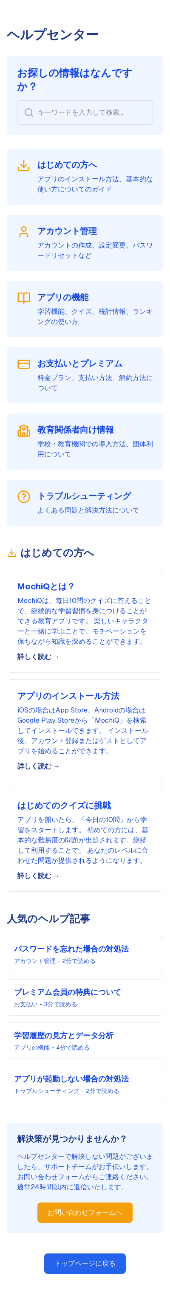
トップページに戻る (85, 1263)
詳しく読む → (38, 656)
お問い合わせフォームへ (85, 1212)
